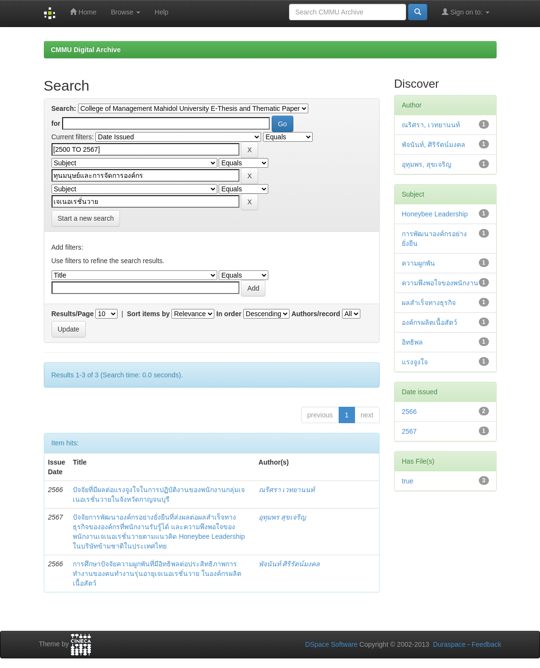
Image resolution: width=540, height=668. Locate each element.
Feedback (486, 644)
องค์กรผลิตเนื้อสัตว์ (429, 322)
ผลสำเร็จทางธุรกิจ (429, 303)
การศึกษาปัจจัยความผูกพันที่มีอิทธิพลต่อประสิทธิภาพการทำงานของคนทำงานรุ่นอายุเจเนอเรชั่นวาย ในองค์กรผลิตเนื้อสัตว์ (157, 573)
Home (83, 12)
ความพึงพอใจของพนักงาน (440, 283)
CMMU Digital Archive (86, 49)
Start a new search (86, 218)
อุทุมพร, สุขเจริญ (426, 164)
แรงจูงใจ (415, 362)
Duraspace (449, 644)
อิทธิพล (412, 342)
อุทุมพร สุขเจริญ (282, 517)
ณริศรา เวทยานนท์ (287, 490)
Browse (125, 12)
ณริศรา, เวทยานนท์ (431, 125)
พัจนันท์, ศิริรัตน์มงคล (433, 144)
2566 (409, 411)
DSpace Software (331, 644)
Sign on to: (465, 12)
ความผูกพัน (418, 263)
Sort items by (148, 314)
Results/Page (73, 314)
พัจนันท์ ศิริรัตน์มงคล (289, 564)
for (56, 123)
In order (228, 314)
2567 (409, 431)
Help (162, 12)
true (407, 481)
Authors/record (315, 314)
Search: (64, 108)
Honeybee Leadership (435, 214)
